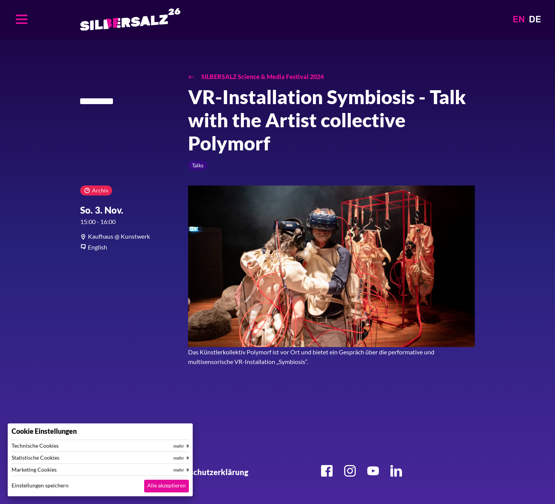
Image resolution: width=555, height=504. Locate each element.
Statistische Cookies (35, 457)
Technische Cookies (35, 445)
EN (519, 19)
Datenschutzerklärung (208, 472)
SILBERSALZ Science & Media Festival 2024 (262, 76)
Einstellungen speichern (40, 485)
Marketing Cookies (34, 469)
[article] (128, 236)
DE (535, 19)
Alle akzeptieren (166, 485)
